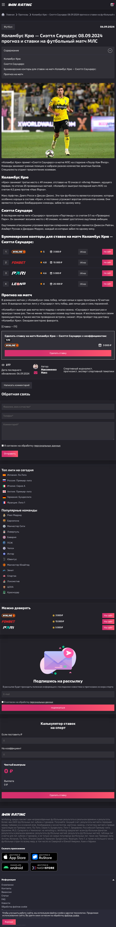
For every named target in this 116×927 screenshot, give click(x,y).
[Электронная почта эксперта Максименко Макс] (35, 372)
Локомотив (11, 581)
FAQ (3, 899)
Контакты (6, 888)
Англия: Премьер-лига (15, 491)
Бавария (9, 537)
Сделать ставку (58, 353)
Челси (8, 548)
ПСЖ (8, 542)
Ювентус (10, 559)
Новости (6, 903)
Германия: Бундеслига (15, 497)
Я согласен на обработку (32, 445)
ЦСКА (8, 586)
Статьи (5, 896)
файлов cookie (71, 915)
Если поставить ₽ (12, 734)
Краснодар (11, 592)
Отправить (10, 453)
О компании (8, 885)
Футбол (8, 27)
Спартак (9, 575)
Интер (8, 553)
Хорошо (9, 922)
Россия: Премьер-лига (16, 480)
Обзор (83, 252)
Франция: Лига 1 (12, 502)
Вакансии (7, 892)
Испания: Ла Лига (14, 475)
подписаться (58, 707)
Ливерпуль (11, 531)
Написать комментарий (16, 385)
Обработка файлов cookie (14, 907)
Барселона (11, 520)
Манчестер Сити (14, 526)
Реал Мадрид (12, 515)
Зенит (8, 570)
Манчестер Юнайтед (16, 564)
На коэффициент (11, 748)
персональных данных (47, 445)
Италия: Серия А (12, 486)
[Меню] (3, 4)
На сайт (107, 252)
